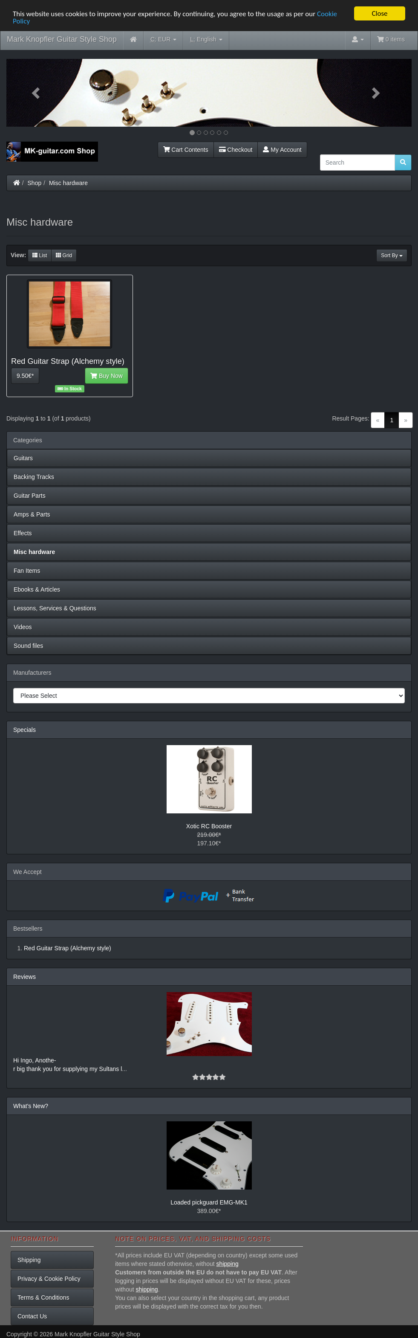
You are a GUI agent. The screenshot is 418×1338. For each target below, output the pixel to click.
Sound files (28, 645)
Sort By (392, 255)
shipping (227, 1263)
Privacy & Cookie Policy (49, 1278)
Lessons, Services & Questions (55, 608)
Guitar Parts (30, 495)
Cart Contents (185, 149)
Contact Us (32, 1316)
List (39, 255)
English (206, 39)
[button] (36, 93)
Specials (24, 729)
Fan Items (27, 570)
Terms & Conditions (43, 1297)
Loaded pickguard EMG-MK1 (209, 1202)
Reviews (24, 976)
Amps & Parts (32, 514)
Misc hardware (68, 182)
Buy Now (106, 375)
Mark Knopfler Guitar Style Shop (62, 39)
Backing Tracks (34, 476)
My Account (282, 149)
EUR (163, 39)
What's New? (30, 1106)
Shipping (29, 1260)
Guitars (23, 458)
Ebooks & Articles (37, 589)
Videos (23, 627)
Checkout (236, 149)
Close (379, 13)
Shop (35, 182)
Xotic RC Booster (209, 826)
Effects (23, 533)
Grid (64, 255)
